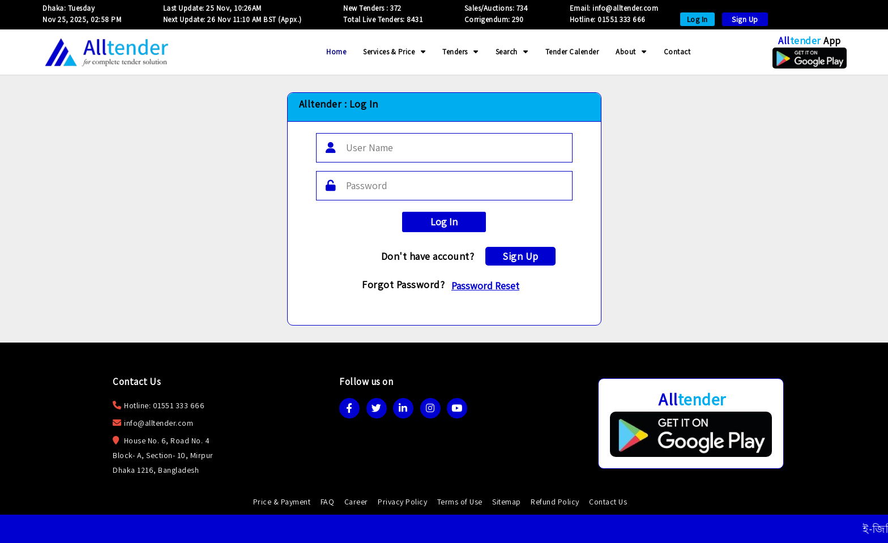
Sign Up (745, 19)
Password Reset (485, 285)
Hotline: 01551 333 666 (608, 19)
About (631, 52)
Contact (677, 52)
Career (356, 502)
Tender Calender (572, 52)
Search (512, 52)
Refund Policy (555, 502)
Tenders (460, 52)
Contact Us (608, 502)
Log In (697, 19)
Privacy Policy (402, 502)
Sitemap (506, 502)
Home (336, 52)
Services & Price (394, 52)
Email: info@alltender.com (614, 8)
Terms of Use (460, 502)
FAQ (328, 502)
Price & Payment (282, 502)
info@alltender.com (158, 423)
